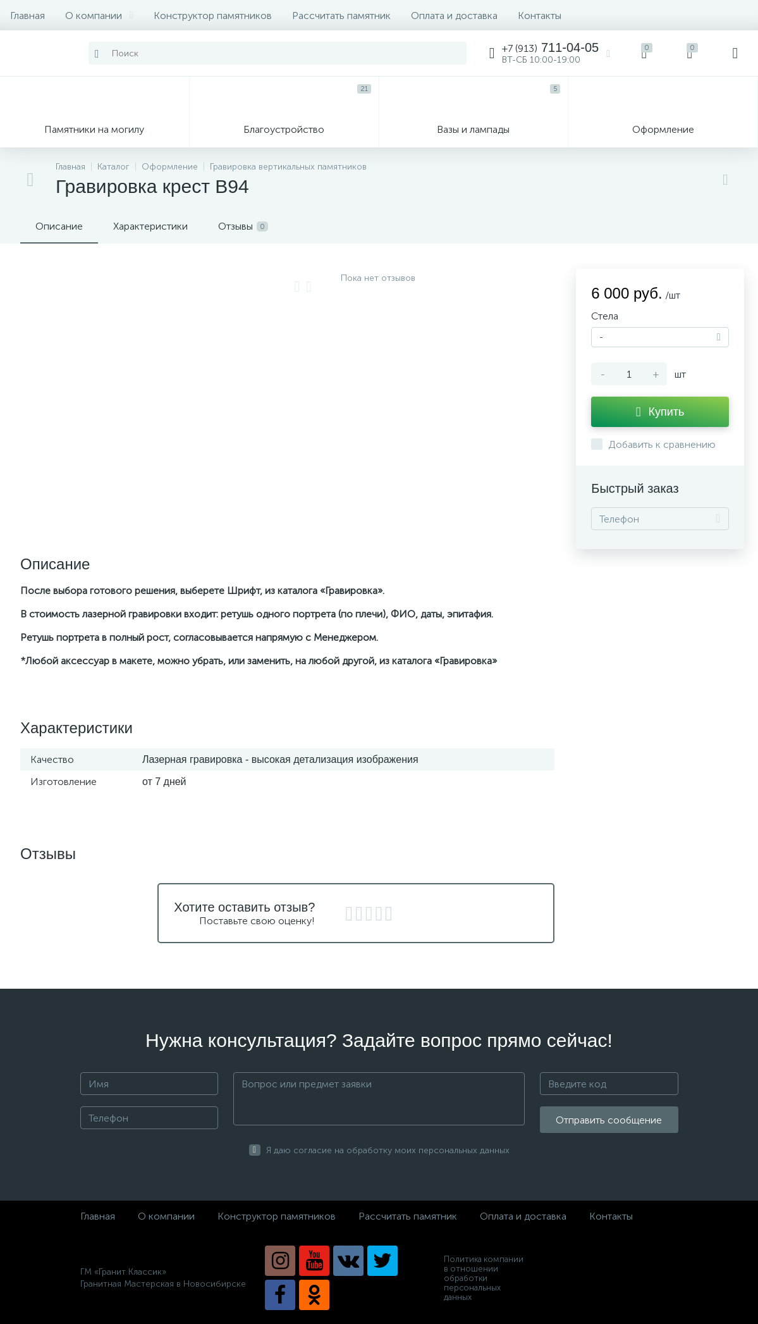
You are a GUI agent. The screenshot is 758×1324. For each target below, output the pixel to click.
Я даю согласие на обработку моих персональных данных (388, 1150)
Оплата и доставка (454, 15)
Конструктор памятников (213, 15)
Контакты (539, 15)
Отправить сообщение (609, 1120)
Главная (27, 15)
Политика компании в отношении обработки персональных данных (483, 1278)
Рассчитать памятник (341, 15)
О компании (99, 15)
